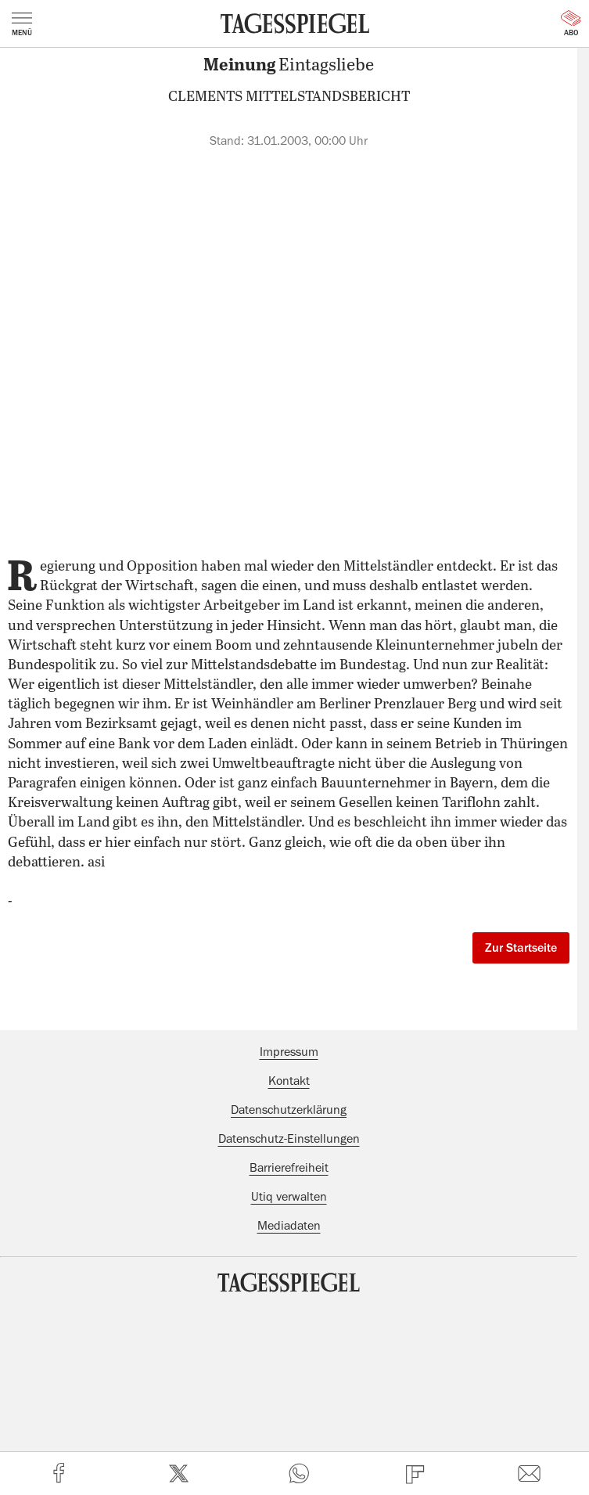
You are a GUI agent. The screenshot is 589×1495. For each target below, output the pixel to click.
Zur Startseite (521, 948)
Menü (22, 24)
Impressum (289, 1052)
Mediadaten (289, 1225)
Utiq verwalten (289, 1197)
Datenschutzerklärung (289, 1110)
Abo (571, 23)
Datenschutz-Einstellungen (289, 1139)
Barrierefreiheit (289, 1168)
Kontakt (289, 1081)
